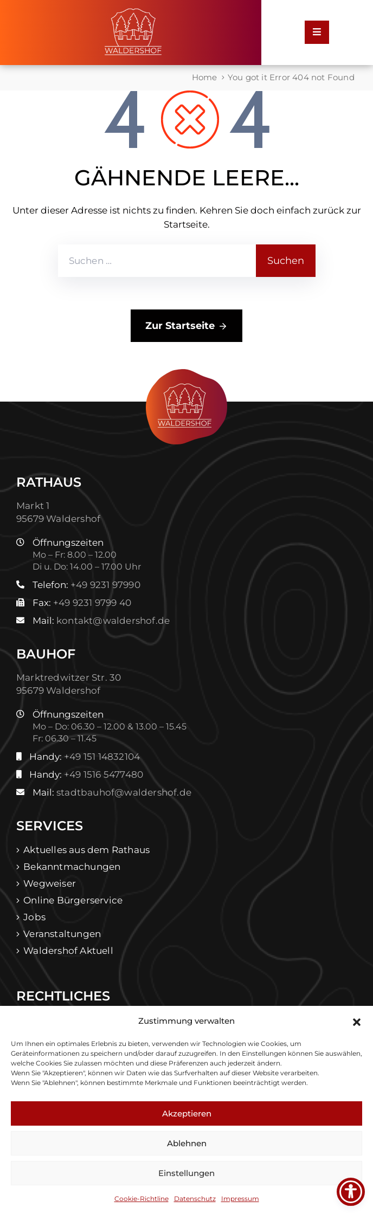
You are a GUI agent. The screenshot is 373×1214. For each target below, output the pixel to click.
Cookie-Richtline (141, 1198)
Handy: (84, 756)
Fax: (82, 602)
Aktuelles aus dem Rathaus (86, 849)
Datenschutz (195, 1198)
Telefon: (86, 584)
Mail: (101, 620)
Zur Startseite (186, 326)
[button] (356, 1021)
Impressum (240, 1198)
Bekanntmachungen (71, 866)
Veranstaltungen (62, 933)
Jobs (34, 917)
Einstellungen (186, 1173)
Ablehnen (187, 1143)
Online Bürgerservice (73, 900)
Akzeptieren (186, 1113)
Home (204, 77)
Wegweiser (49, 883)
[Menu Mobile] (317, 32)
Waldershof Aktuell (68, 950)
